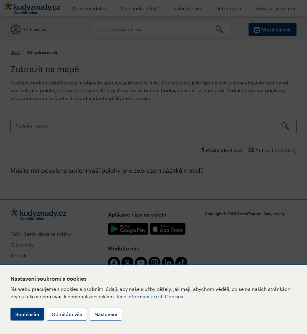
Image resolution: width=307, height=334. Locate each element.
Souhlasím (27, 314)
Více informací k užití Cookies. (151, 296)
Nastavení (105, 314)
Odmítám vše (67, 314)
